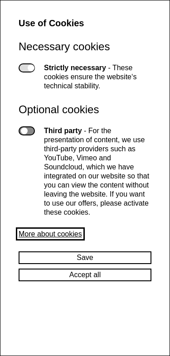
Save (85, 257)
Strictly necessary (27, 67)
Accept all (85, 275)
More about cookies (50, 234)
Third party (27, 130)
